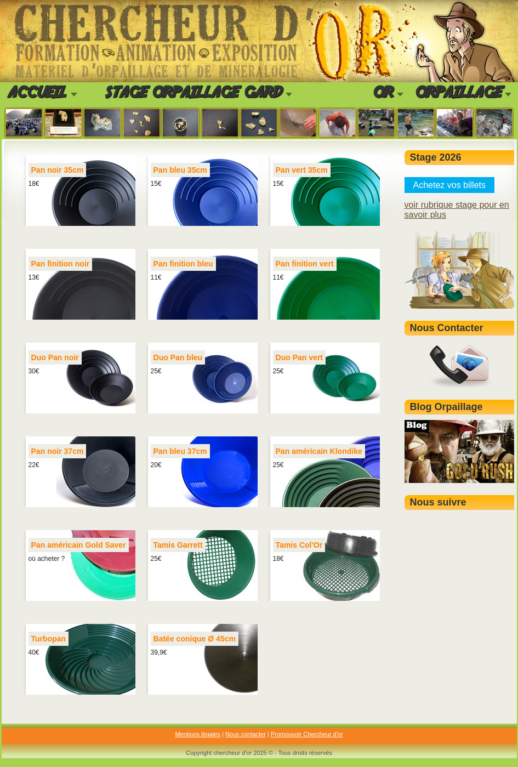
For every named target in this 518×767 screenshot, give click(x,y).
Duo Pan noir (55, 357)
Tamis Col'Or (299, 545)
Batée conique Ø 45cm (194, 638)
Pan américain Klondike (319, 451)
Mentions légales (197, 734)
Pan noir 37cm (57, 451)
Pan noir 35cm (57, 170)
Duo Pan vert (299, 357)
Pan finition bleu (183, 263)
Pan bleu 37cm (180, 451)
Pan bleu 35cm (180, 170)
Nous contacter (245, 734)
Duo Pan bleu (178, 357)
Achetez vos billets (449, 185)
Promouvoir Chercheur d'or (307, 734)
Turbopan (48, 638)
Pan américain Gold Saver (78, 545)
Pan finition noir (60, 263)
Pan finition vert (305, 263)
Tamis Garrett (178, 545)
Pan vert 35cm (302, 170)
